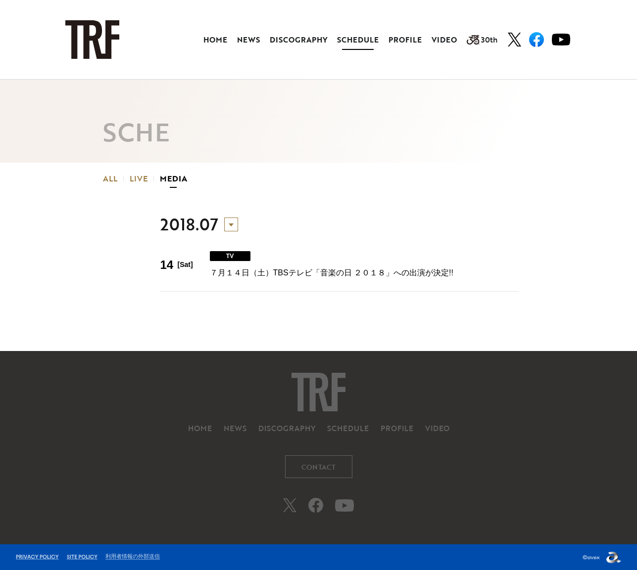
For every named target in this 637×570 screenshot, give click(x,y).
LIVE (138, 178)
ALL (110, 178)
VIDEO (444, 39)
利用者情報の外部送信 (132, 556)
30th (482, 39)
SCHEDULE (358, 39)
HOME (215, 39)
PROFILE (405, 39)
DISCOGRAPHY (298, 39)
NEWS (248, 39)
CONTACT (318, 467)
